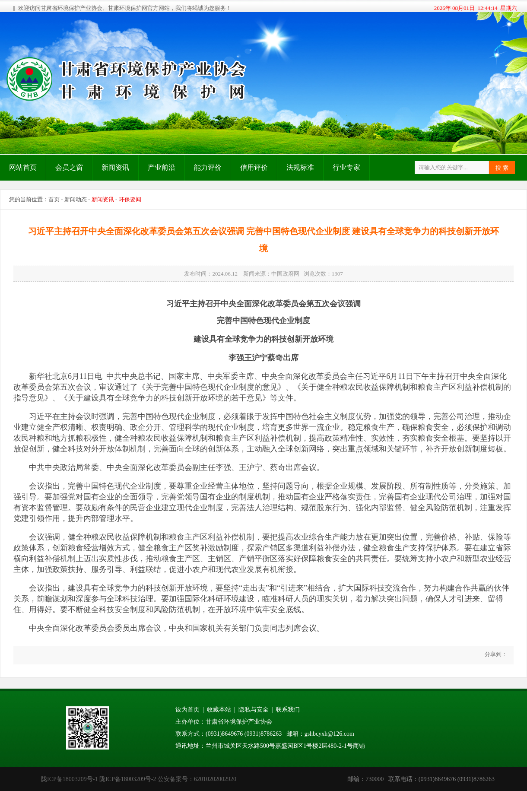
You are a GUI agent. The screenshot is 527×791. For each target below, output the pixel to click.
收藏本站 (219, 709)
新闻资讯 (115, 167)
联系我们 (288, 709)
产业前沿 (161, 167)
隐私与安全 (253, 709)
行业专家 (346, 167)
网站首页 (23, 167)
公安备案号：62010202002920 (197, 779)
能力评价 (208, 167)
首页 (54, 199)
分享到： (495, 654)
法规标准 (300, 167)
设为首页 (187, 709)
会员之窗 (69, 167)
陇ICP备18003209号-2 (127, 779)
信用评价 (254, 167)
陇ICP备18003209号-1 (69, 779)
